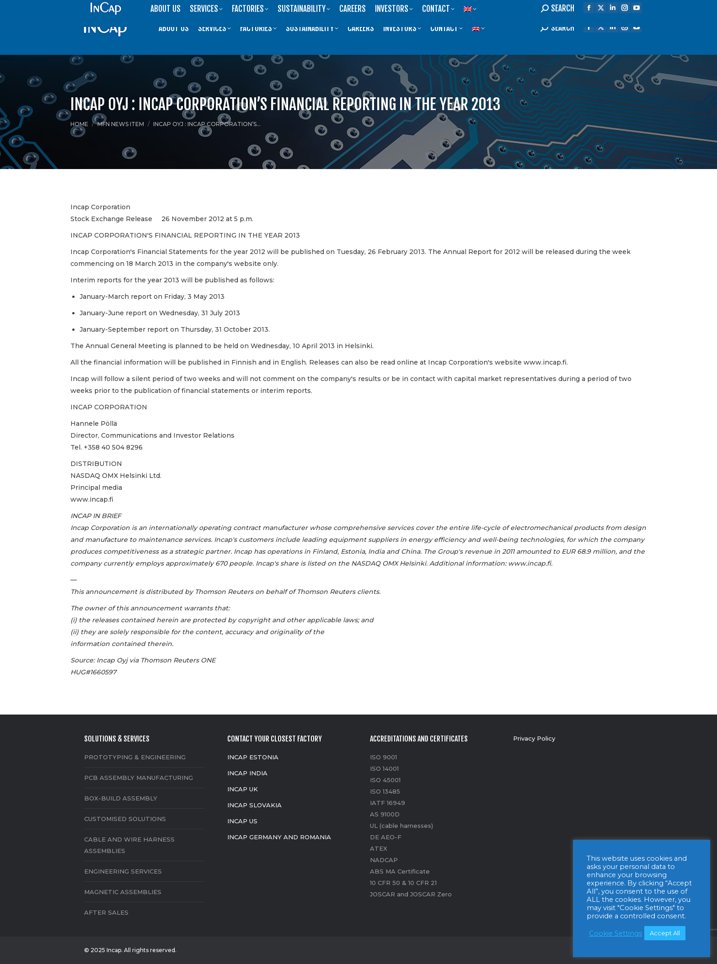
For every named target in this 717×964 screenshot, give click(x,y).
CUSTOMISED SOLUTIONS (125, 818)
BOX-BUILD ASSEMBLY (120, 798)
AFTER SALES (106, 912)
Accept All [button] (665, 933)
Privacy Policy (534, 738)
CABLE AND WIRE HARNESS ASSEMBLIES (129, 845)
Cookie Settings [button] (615, 933)
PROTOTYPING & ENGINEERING (135, 757)
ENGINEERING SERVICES (123, 871)
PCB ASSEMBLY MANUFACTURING (138, 777)
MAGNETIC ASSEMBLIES (122, 891)
